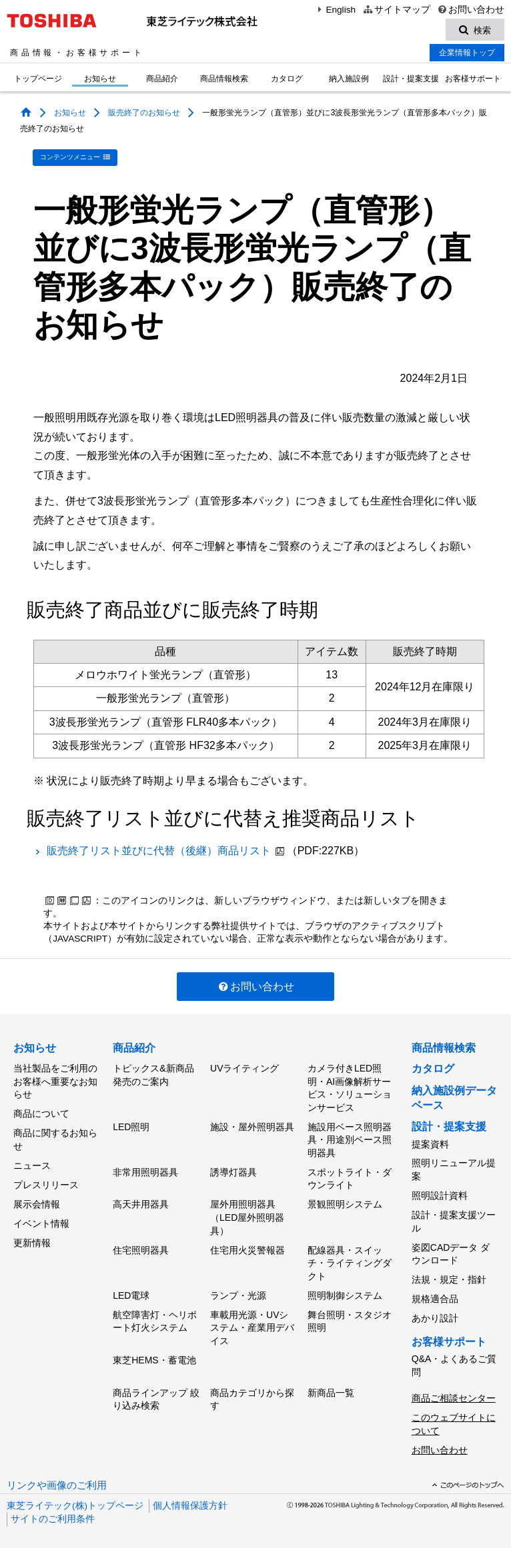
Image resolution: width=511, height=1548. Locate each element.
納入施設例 (349, 80)
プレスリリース (46, 1180)
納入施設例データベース (454, 1097)
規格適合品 (435, 1292)
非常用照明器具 (145, 1169)
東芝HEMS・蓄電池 (154, 1352)
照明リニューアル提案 (454, 1168)
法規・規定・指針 (449, 1274)
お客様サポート (473, 80)
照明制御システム (345, 1289)
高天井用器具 (141, 1200)
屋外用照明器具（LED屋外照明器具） (247, 1213)
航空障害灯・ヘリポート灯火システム (155, 1315)
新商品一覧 (331, 1384)
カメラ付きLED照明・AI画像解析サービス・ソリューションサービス (350, 1087)
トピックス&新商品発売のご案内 (153, 1074)
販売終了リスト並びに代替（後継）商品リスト (159, 850)
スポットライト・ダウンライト (350, 1176)
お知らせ (100, 80)
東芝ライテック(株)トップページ (75, 1494)
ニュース (32, 1161)
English (335, 10)
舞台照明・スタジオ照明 (350, 1315)
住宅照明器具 (141, 1245)
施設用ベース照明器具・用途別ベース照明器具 (350, 1138)
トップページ (38, 80)
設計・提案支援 (411, 80)
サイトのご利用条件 (53, 1508)
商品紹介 (162, 80)
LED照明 (131, 1125)
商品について (41, 1111)
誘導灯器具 (233, 1169)
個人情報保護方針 (190, 1494)
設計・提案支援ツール (454, 1217)
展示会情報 (36, 1198)
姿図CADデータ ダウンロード (451, 1249)
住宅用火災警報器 (247, 1245)
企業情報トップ (467, 54)
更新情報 (32, 1234)
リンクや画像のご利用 (57, 1474)
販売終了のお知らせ (144, 114)
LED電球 (131, 1289)
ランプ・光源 (238, 1289)
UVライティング (244, 1067)
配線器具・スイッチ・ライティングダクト (350, 1258)
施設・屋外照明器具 (252, 1125)
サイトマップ (396, 10)
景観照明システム (345, 1200)
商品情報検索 (224, 80)
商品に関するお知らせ (55, 1137)
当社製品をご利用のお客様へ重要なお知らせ (55, 1080)
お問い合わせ (470, 10)
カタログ (287, 80)
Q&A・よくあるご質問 (454, 1357)
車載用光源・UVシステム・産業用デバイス (252, 1321)
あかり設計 (435, 1310)
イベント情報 (41, 1216)
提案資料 (430, 1143)
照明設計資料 (440, 1192)
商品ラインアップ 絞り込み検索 (156, 1391)
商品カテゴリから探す (252, 1391)
